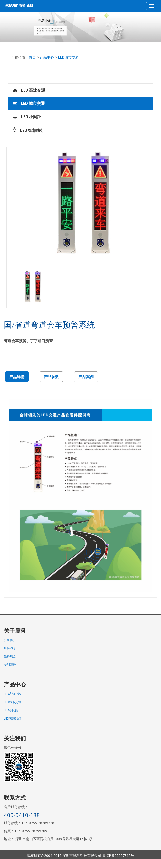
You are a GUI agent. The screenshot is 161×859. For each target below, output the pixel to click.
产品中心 (47, 57)
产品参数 (51, 376)
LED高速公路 (12, 694)
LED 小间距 (27, 116)
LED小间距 (11, 710)
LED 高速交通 (29, 90)
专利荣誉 (10, 664)
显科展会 (10, 656)
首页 (32, 57)
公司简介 (10, 640)
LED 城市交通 (29, 103)
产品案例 (86, 376)
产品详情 (16, 376)
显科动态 (10, 648)
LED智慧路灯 (12, 718)
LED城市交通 (68, 57)
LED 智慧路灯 (28, 130)
